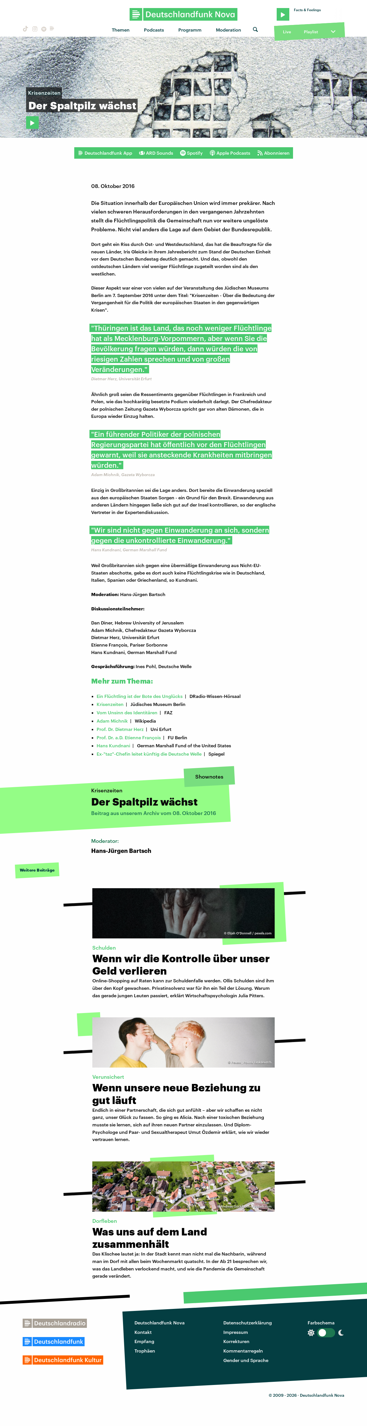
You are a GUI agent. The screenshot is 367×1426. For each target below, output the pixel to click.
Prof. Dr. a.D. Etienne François (129, 737)
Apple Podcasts (230, 153)
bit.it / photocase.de (347, 133)
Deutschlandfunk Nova (159, 1322)
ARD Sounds (156, 153)
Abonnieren (273, 153)
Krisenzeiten (110, 704)
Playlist (311, 31)
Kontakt (143, 1332)
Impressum (235, 1332)
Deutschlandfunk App (105, 153)
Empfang (144, 1341)
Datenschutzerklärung (247, 1322)
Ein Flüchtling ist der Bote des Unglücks (140, 696)
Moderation (228, 29)
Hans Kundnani (113, 745)
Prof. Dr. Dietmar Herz (120, 729)
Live (287, 31)
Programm (190, 29)
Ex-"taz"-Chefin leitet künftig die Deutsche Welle (149, 753)
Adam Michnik (112, 720)
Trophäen (144, 1350)
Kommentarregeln (243, 1350)
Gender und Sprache (245, 1360)
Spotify (191, 153)
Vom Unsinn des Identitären (127, 712)
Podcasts (154, 29)
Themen (121, 29)
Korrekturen (236, 1341)
